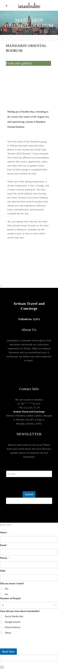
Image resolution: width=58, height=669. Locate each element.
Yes (7, 588)
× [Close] (1, 667)
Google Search (12, 621)
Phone (4, 557)
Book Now (8, 651)
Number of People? (10, 598)
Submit (29, 494)
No (6, 594)
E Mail (29, 466)
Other (8, 632)
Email (4, 545)
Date (2, 570)
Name (4, 532)
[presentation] (29, 489)
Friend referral (12, 627)
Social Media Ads (14, 616)
